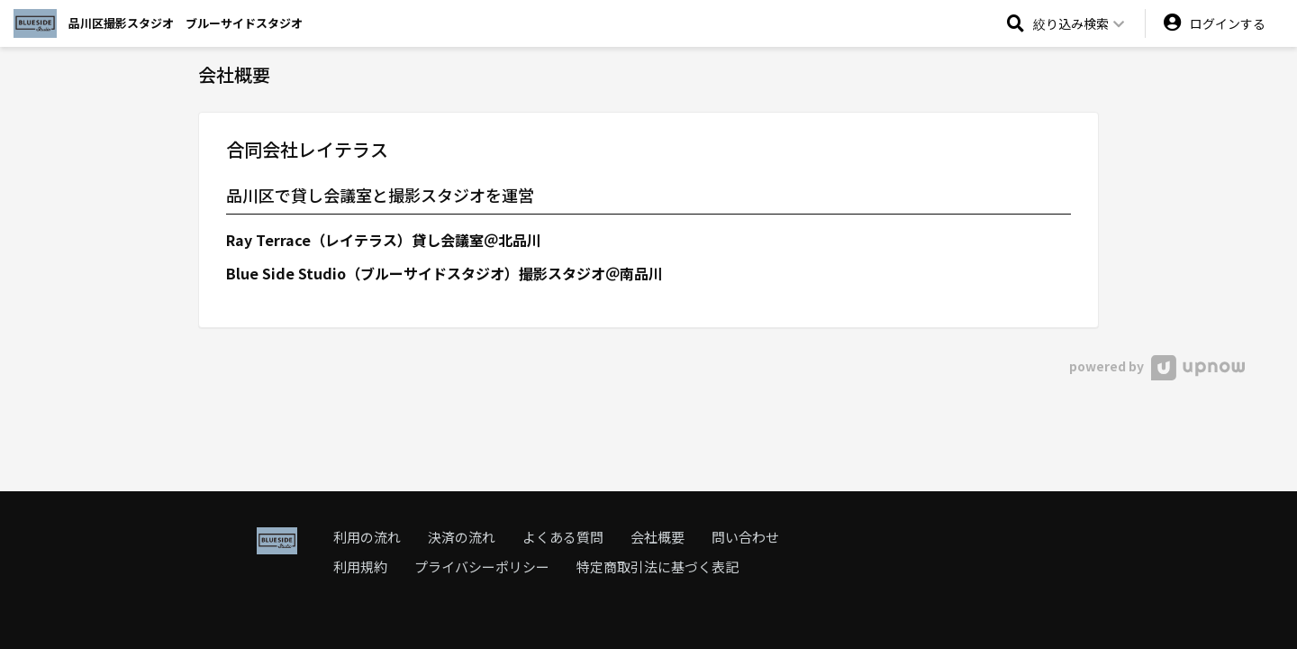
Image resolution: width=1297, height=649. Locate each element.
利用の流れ (367, 536)
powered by (1157, 366)
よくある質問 (562, 536)
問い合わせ (745, 536)
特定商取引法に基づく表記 (657, 566)
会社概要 (657, 536)
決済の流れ (461, 536)
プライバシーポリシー (481, 566)
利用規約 (360, 566)
